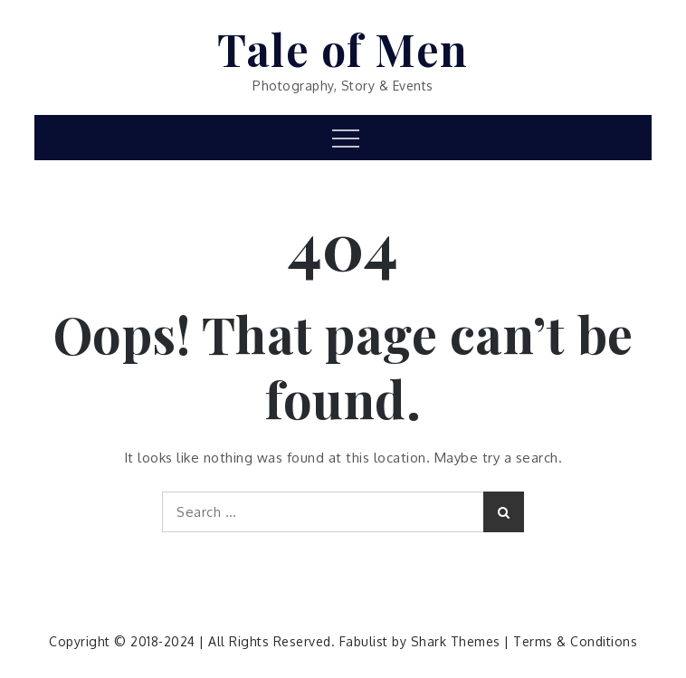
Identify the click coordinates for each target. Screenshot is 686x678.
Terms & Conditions (575, 641)
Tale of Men (343, 49)
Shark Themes (458, 641)
